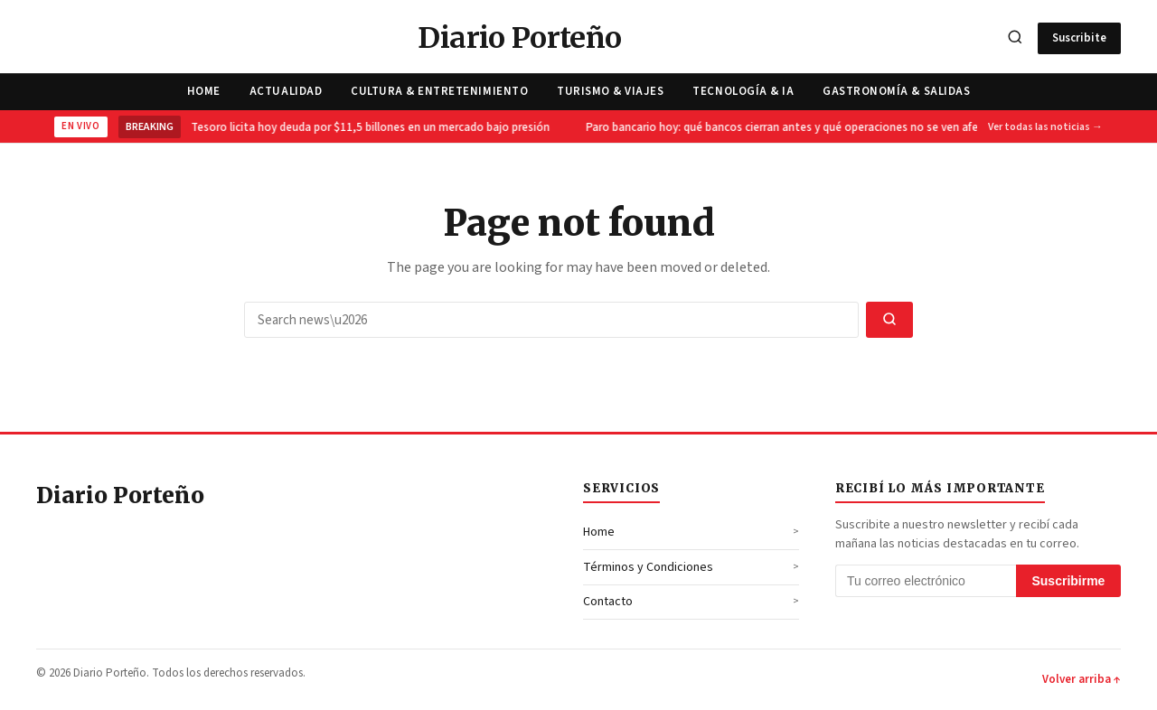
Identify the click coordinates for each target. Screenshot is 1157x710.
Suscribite (1079, 38)
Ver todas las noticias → (1045, 127)
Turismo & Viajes (610, 91)
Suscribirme (1068, 581)
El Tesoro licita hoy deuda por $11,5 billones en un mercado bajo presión (367, 127)
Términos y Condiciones (648, 567)
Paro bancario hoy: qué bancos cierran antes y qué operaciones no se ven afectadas (802, 127)
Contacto (608, 602)
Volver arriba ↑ (1081, 679)
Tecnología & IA (743, 91)
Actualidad (285, 91)
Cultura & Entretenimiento (439, 91)
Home (204, 91)
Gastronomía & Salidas (896, 91)
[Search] (1015, 38)
